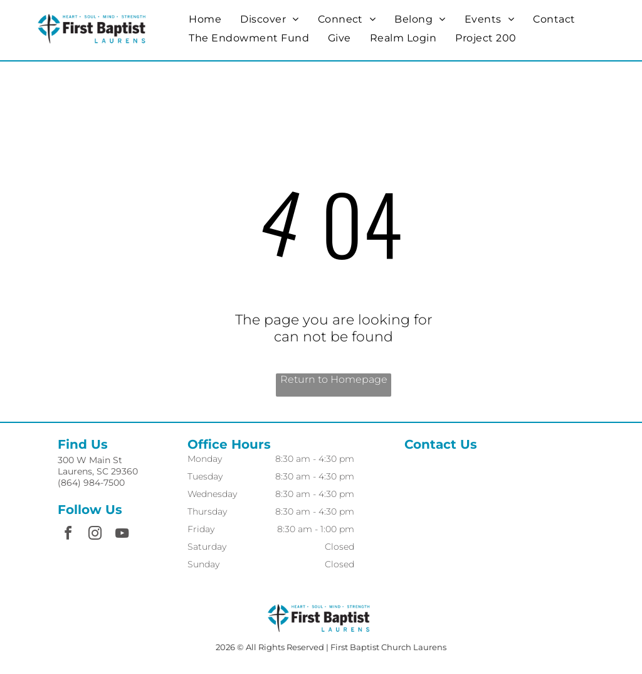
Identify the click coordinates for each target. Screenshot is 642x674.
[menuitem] (205, 19)
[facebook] (68, 535)
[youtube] (122, 535)
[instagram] (95, 535)
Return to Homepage (333, 379)
